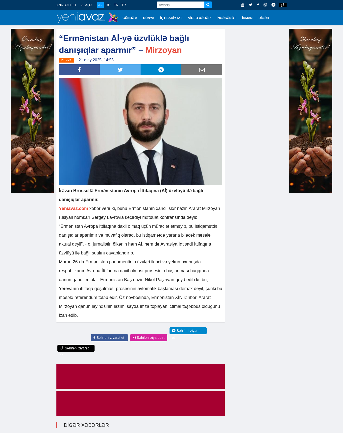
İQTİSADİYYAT (171, 18)
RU (108, 5)
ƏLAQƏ (86, 5)
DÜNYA (148, 18)
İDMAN (247, 18)
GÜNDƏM (129, 18)
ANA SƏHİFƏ (66, 5)
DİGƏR (264, 18)
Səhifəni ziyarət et (108, 338)
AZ (100, 5)
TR (123, 5)
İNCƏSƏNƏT (226, 18)
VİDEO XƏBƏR (199, 18)
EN (116, 5)
